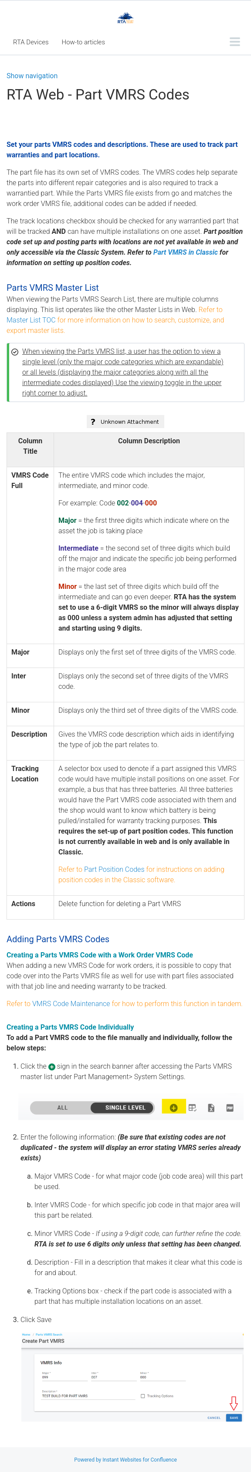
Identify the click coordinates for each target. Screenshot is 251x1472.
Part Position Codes (114, 869)
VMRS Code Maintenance (71, 1004)
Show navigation (32, 76)
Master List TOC (31, 320)
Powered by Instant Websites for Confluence (125, 1460)
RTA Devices (31, 42)
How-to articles (83, 42)
